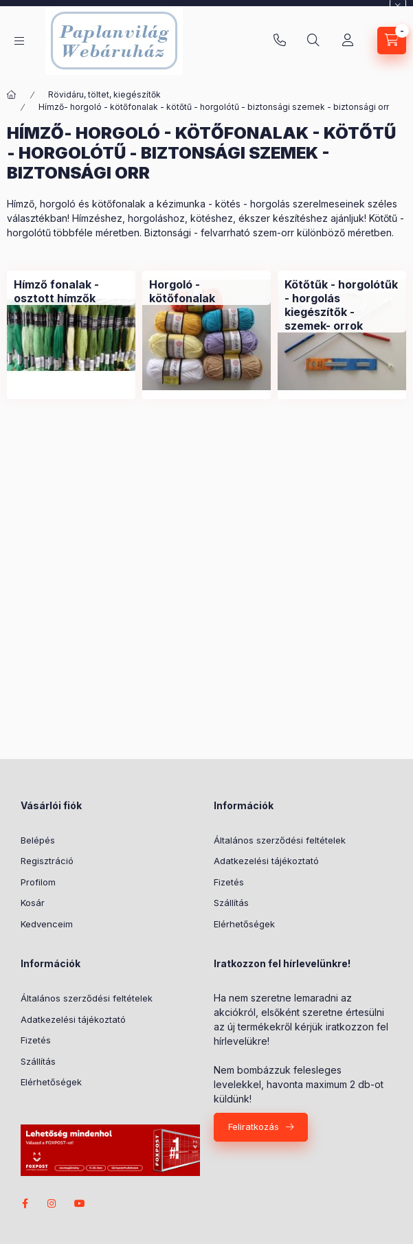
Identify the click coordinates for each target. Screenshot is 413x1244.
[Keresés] (313, 40)
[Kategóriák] (19, 41)
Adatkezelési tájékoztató (266, 860)
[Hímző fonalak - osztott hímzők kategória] (71, 291)
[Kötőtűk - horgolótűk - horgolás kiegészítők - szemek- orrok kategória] (341, 305)
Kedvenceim (47, 923)
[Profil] (347, 40)
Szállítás (231, 902)
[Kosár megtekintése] (391, 40)
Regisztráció (47, 860)
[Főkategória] (11, 95)
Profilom (38, 882)
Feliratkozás (253, 1126)
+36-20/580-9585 (280, 40)
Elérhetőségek (244, 923)
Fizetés (229, 882)
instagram (52, 1203)
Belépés (38, 840)
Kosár (33, 902)
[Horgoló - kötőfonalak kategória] (206, 291)
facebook (24, 1203)
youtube (79, 1203)
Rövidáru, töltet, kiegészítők (104, 94)
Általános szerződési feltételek (280, 840)
